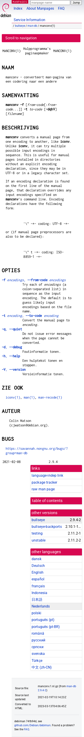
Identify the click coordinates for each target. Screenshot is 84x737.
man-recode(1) (50, 397)
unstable (38, 540)
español (38, 579)
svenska (38, 653)
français (38, 586)
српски (37, 647)
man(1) (29, 397)
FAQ (61, 8)
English (37, 572)
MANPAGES (20, 1)
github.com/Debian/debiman (32, 725)
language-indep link (47, 475)
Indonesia (39, 593)
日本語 (37, 599)
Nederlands (41, 606)
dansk (36, 559)
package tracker (44, 482)
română (38, 633)
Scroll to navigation (21, 38)
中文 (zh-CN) (42, 667)
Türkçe (37, 660)
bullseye (20, 25)
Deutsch (38, 566)
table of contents (47, 500)
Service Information (29, 20)
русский (38, 640)
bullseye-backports (47, 526)
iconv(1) (13, 397)
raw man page (43, 489)
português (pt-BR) (46, 627)
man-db (32, 25)
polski (36, 613)
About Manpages (40, 8)
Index (18, 8)
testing (37, 533)
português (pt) (43, 620)
